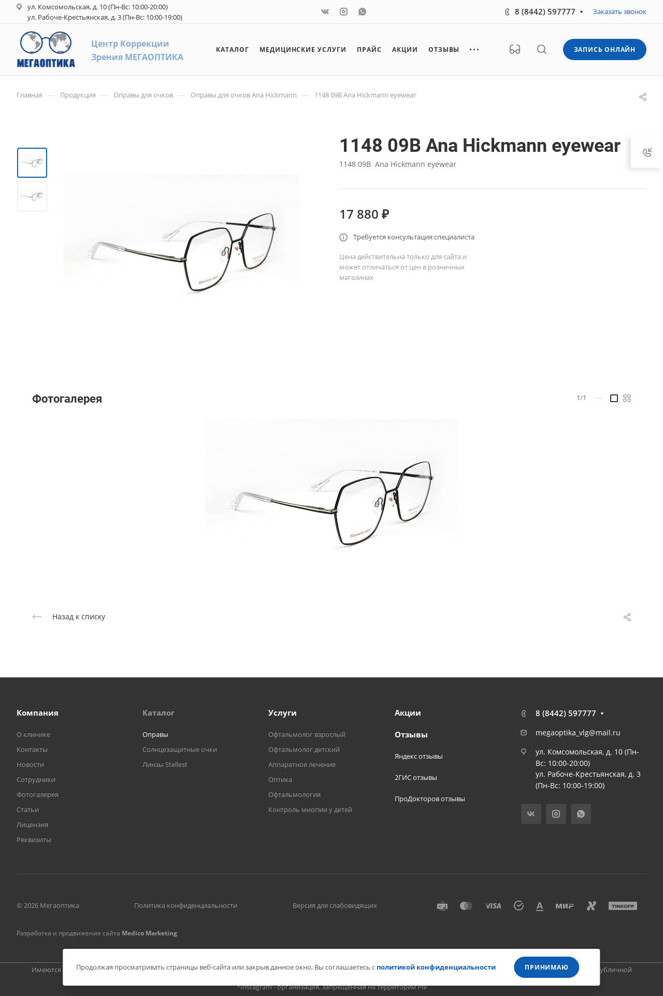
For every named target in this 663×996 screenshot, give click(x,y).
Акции (408, 712)
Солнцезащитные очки (179, 749)
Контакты (32, 749)
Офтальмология (294, 794)
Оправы (155, 734)
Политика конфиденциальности (185, 905)
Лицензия (32, 824)
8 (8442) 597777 (545, 11)
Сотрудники (36, 779)
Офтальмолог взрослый (306, 734)
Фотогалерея (38, 794)
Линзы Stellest (165, 764)
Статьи (28, 809)
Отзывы (411, 734)
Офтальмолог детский (304, 749)
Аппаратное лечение (302, 764)
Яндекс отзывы (419, 756)
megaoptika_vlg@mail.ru (578, 732)
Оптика (280, 779)
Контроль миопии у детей (310, 809)
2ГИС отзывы (416, 777)
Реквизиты (34, 839)
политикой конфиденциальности (436, 967)
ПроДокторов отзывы (430, 798)
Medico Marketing (149, 933)
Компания (38, 712)
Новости (30, 764)
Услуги (282, 712)
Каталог (158, 712)
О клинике (33, 734)
